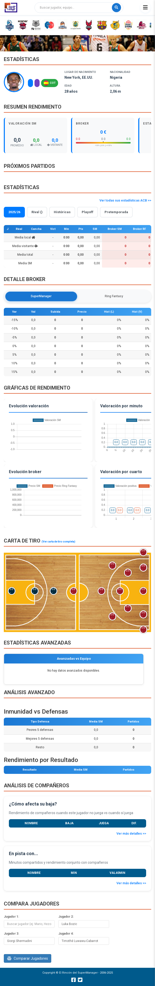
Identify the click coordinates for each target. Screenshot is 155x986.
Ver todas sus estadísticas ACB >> (125, 200)
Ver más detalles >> (131, 833)
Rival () (37, 212)
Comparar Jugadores (27, 958)
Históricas (62, 212)
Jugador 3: (11, 933)
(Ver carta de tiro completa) (58, 541)
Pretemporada (116, 212)
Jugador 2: (66, 916)
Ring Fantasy (114, 296)
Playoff (87, 212)
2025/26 (14, 212)
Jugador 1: (11, 916)
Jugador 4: (66, 933)
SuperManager (41, 296)
